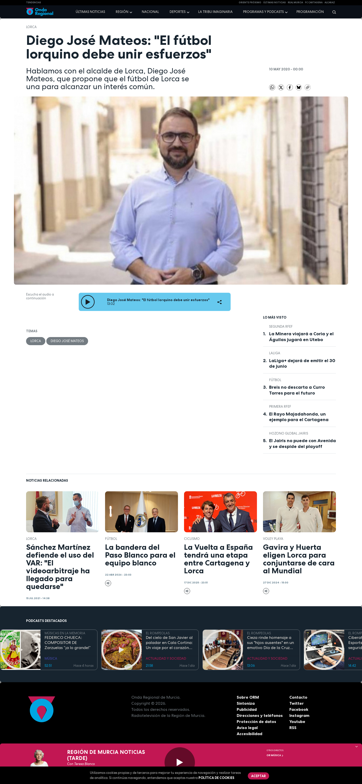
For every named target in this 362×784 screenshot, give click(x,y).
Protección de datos (256, 721)
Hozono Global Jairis (288, 433)
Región (122, 12)
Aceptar (258, 776)
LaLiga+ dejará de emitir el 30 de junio (302, 363)
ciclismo (192, 539)
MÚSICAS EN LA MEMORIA (65, 633)
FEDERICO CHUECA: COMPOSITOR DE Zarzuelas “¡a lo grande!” (68, 642)
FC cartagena (314, 2)
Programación (310, 12)
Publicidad (247, 709)
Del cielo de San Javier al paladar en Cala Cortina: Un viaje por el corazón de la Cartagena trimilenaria (169, 642)
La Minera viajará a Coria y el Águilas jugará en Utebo (301, 336)
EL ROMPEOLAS (158, 633)
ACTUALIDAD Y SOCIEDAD (166, 658)
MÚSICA (51, 658)
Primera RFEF (280, 406)
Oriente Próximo (250, 2)
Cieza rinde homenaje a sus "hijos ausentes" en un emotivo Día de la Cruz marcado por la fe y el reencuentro (270, 642)
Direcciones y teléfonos (260, 715)
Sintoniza (246, 703)
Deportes (178, 12)
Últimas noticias (90, 12)
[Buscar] (332, 12)
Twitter (296, 703)
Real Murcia (295, 2)
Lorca (31, 27)
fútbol (275, 380)
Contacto (298, 697)
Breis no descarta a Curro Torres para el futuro (297, 390)
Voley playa (273, 539)
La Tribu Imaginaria (215, 12)
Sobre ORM (248, 697)
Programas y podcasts (263, 12)
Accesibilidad (249, 733)
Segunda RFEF (281, 326)
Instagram (299, 715)
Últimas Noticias (274, 2)
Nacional (150, 12)
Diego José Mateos (67, 341)
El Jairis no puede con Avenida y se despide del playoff (302, 443)
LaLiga (274, 353)
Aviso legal (247, 727)
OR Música (275, 755)
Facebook (298, 709)
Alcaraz (330, 2)
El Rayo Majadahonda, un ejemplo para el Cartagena (299, 417)
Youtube (297, 721)
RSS (292, 727)
